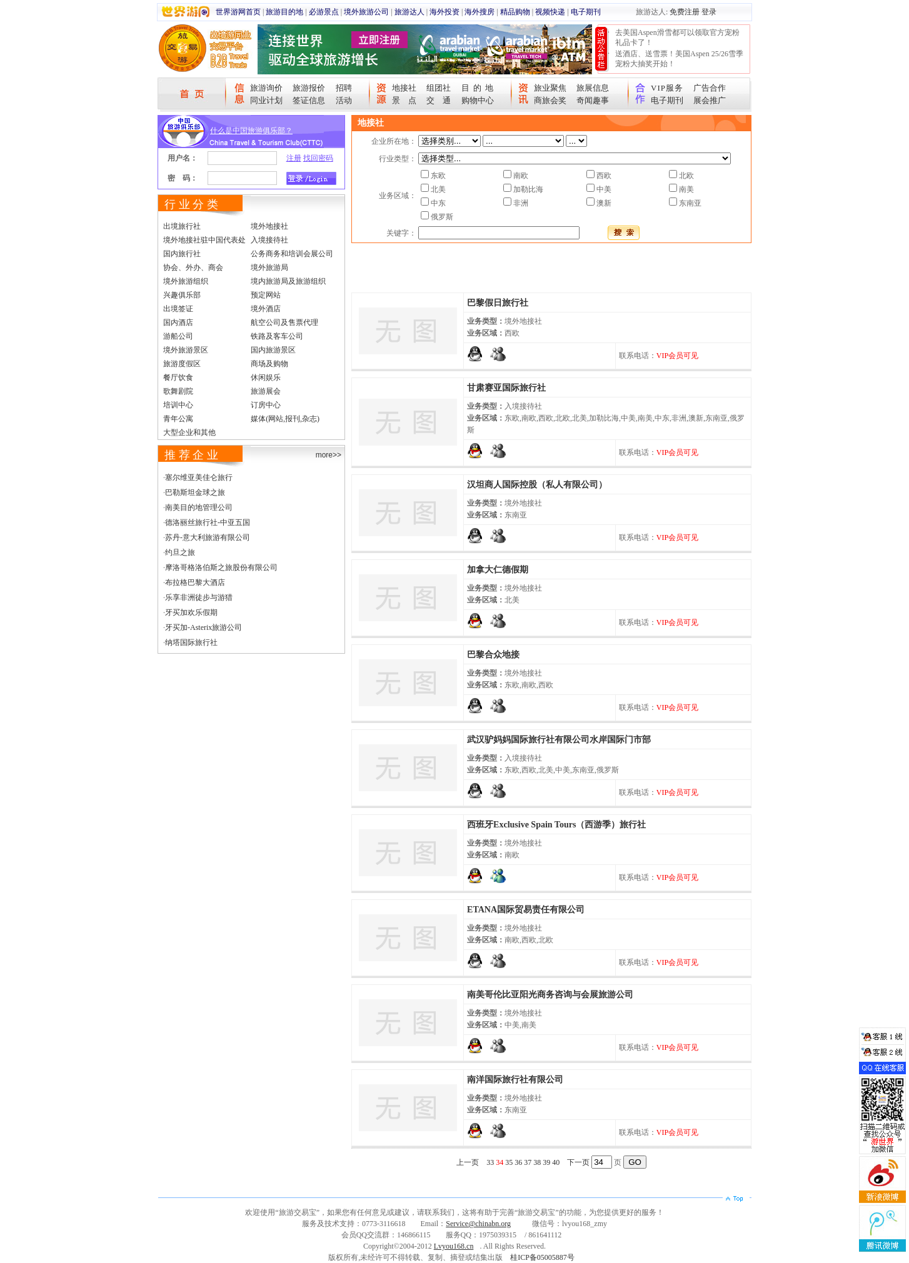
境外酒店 (266, 308)
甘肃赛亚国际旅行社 (506, 387)
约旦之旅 (180, 552)
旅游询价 (266, 87)
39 (546, 1162)
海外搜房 (480, 11)
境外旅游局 (269, 267)
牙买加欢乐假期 (191, 612)
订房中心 (266, 405)
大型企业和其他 (189, 432)
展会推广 (709, 100)
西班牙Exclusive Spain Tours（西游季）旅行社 (556, 824)
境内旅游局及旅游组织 (288, 281)
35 (509, 1162)
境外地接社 (269, 226)
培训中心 (178, 405)
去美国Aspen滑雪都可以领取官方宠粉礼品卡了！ (677, 37)
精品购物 (515, 11)
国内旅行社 (182, 253)
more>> (328, 455)
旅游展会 (266, 391)
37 (527, 1162)
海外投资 (444, 11)
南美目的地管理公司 (199, 507)
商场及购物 (269, 363)
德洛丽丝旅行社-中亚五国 (207, 522)
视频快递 (550, 11)
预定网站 (266, 295)
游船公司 (178, 336)
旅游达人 (409, 11)
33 (490, 1162)
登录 (708, 11)
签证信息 (309, 100)
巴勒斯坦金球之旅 (195, 492)
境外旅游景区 (185, 350)
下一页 (578, 1162)
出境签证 (178, 308)
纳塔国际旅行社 (191, 642)
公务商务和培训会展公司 (292, 253)
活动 (344, 100)
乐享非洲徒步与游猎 (199, 597)
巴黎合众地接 (493, 654)
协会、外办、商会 (193, 267)
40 (556, 1162)
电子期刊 (586, 11)
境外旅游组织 (185, 281)
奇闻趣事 (592, 100)
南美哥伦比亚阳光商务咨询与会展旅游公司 (550, 994)
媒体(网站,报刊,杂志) (285, 418)
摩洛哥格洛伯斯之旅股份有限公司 (221, 567)
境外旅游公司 (366, 11)
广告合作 (709, 87)
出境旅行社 (182, 226)
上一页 (467, 1162)
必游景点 (324, 11)
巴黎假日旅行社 (497, 302)
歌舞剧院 (178, 391)
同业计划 (266, 100)
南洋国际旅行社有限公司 (515, 1079)
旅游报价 (309, 87)
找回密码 (318, 158)
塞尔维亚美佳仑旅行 (199, 477)
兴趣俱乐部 (182, 295)
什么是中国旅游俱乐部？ (251, 130)
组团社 (438, 87)
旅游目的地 (284, 11)
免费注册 (685, 11)
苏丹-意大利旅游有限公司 (207, 537)
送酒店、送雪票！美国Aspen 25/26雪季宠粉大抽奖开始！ (679, 58)
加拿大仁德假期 (497, 569)
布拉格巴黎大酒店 (195, 582)
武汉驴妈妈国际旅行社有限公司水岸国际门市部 (559, 739)
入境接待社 (269, 240)
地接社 (404, 87)
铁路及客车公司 (277, 336)
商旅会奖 (550, 100)
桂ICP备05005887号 (542, 1257)
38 (537, 1162)
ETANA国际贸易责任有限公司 (526, 909)
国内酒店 (178, 322)
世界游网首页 (238, 11)
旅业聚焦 (550, 87)
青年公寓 (178, 418)
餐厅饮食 (178, 377)
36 (518, 1162)
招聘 (344, 87)
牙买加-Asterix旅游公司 (203, 627)
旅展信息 (592, 87)
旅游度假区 (182, 363)
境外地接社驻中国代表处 (204, 240)
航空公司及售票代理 (284, 322)
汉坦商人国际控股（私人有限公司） (537, 484)
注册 (293, 158)
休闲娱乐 (266, 377)
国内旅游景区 (273, 350)
